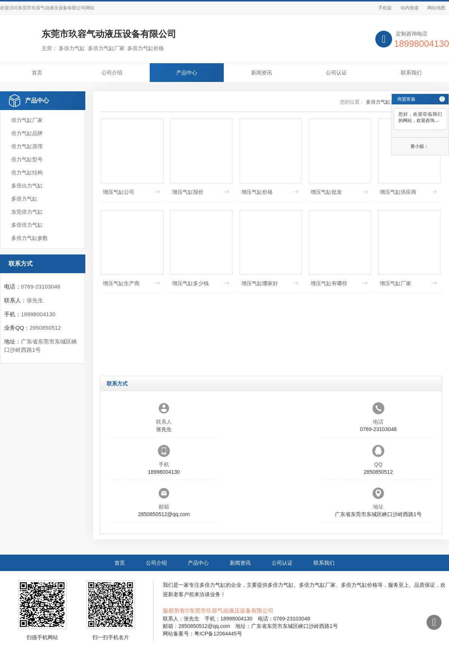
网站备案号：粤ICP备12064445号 (202, 634)
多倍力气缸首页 (383, 102)
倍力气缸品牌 (27, 133)
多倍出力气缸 (27, 186)
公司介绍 (111, 73)
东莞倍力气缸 (27, 212)
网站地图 (436, 7)
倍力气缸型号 (27, 159)
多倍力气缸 (24, 199)
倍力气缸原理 (27, 146)
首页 (37, 73)
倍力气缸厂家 (27, 120)
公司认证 (336, 73)
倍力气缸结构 (27, 173)
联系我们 (411, 73)
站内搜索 (410, 7)
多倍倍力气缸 (27, 225)
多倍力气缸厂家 (317, 585)
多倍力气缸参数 (29, 238)
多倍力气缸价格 (359, 585)
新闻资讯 (261, 73)
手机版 (385, 7)
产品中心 (186, 73)
